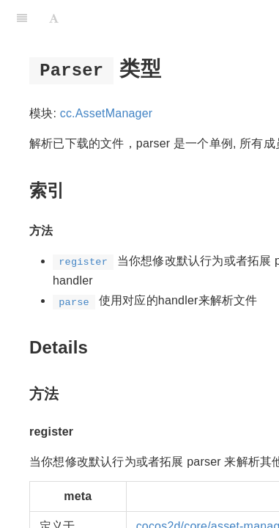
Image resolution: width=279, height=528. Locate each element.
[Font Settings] (54, 18)
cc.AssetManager (106, 113)
